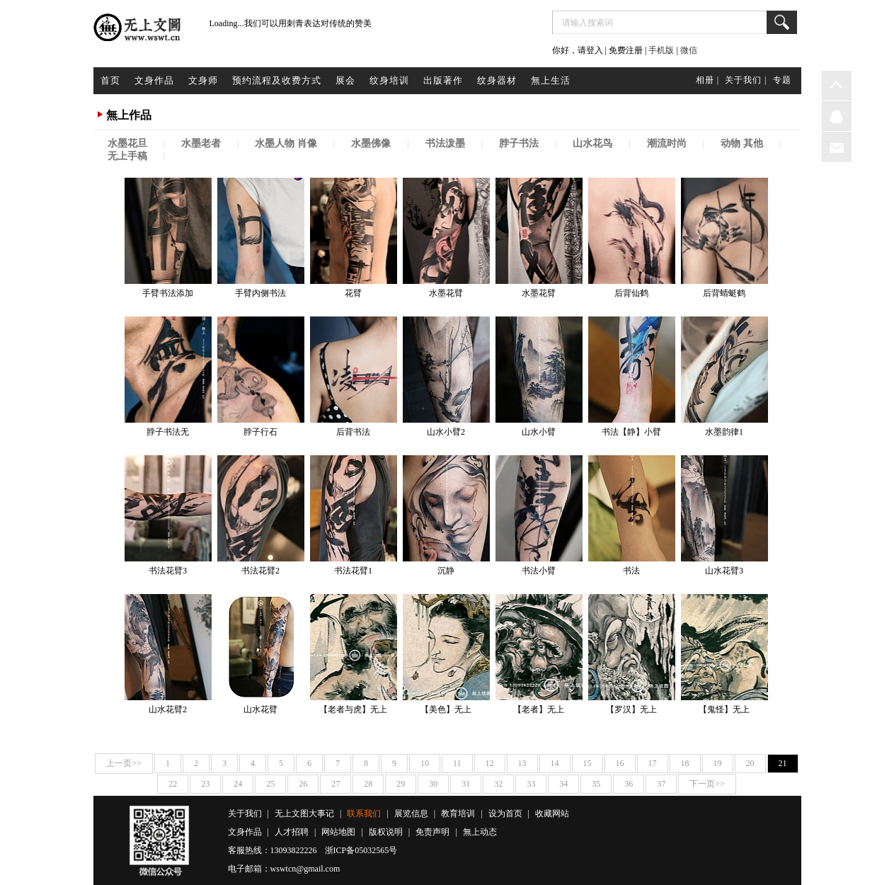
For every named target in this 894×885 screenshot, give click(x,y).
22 (172, 784)
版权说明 (386, 832)
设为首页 (505, 813)
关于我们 (245, 813)
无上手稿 (127, 156)
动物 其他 (742, 143)
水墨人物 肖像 (286, 143)
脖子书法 (519, 143)
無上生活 (551, 80)
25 (270, 784)
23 (205, 784)
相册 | (707, 80)
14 (555, 763)
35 (596, 784)
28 (368, 784)
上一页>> (124, 763)
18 (685, 763)
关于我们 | (746, 80)
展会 (345, 80)
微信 (688, 50)
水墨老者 (201, 143)
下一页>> (707, 784)
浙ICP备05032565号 (361, 850)
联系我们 (364, 813)
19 (718, 763)
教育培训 (458, 813)
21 (783, 763)
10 (424, 763)
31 (466, 784)
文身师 (203, 80)
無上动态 (480, 832)
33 (531, 784)
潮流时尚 (667, 143)
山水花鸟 (592, 143)
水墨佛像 (371, 143)
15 (587, 763)
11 (457, 763)
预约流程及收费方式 (276, 80)
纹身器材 (497, 80)
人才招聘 (292, 832)
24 (238, 784)
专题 (782, 80)
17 (652, 763)
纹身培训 (389, 80)
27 (335, 784)
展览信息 (411, 813)
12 (490, 763)
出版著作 (443, 80)
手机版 (661, 50)
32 (498, 784)
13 (522, 763)
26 (303, 784)
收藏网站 (552, 813)
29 (400, 784)
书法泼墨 (445, 143)
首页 (110, 80)
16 (620, 763)
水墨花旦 (127, 143)
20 (750, 763)
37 (661, 784)
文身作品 (154, 80)
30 (433, 784)
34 (563, 784)
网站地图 (338, 832)
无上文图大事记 (304, 813)
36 (628, 784)
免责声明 (432, 832)
